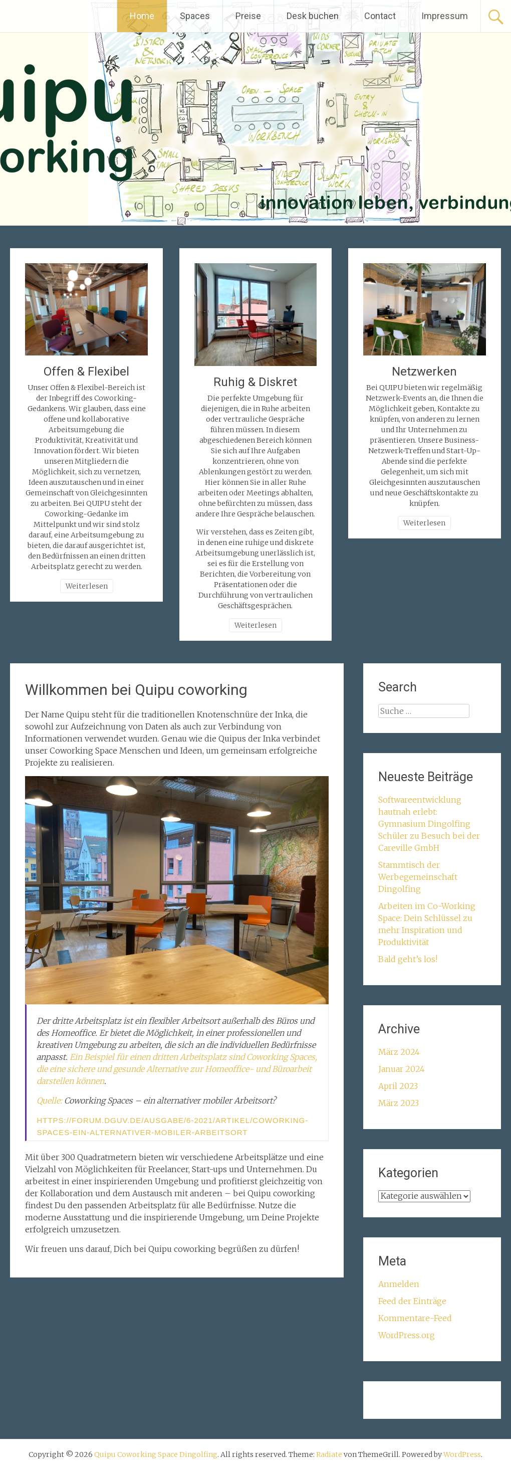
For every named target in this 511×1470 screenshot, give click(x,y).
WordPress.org (406, 1335)
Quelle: (50, 1100)
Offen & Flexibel (86, 371)
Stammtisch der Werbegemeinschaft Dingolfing (417, 877)
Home (142, 16)
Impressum (444, 16)
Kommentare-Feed (415, 1318)
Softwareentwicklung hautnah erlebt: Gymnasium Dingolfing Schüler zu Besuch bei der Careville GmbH (429, 824)
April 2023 (398, 1086)
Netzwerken (424, 371)
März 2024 (399, 1052)
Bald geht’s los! (407, 959)
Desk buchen (313, 16)
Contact (380, 16)
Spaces (195, 16)
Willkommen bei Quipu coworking (136, 689)
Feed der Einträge (412, 1301)
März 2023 (398, 1103)
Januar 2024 (401, 1069)
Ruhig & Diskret (255, 382)
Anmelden (398, 1284)
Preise (248, 16)
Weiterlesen (87, 586)
